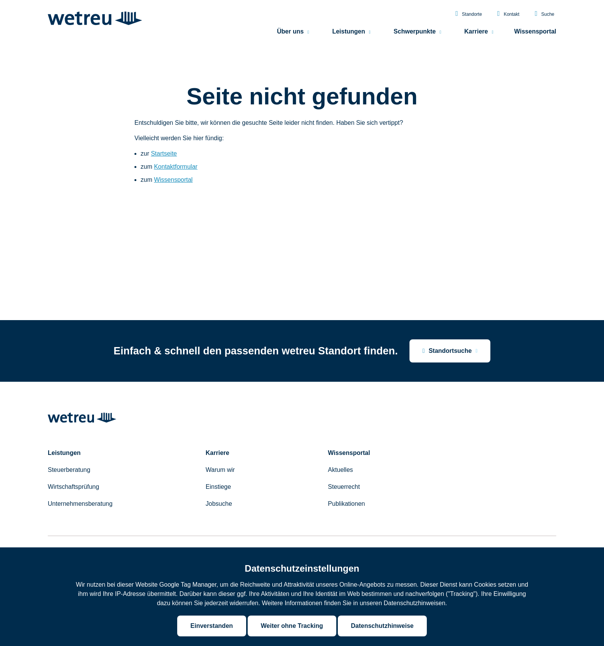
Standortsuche (447, 351)
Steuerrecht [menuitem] (344, 486)
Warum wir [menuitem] (220, 469)
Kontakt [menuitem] (508, 15)
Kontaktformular (176, 166)
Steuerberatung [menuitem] (69, 469)
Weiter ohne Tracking (292, 626)
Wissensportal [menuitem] (535, 33)
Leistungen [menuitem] (348, 33)
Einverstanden (211, 626)
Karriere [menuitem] (476, 33)
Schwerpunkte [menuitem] (415, 33)
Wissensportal (173, 179)
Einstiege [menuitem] (218, 486)
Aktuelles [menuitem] (340, 469)
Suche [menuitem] (544, 15)
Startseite (164, 153)
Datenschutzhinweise (382, 626)
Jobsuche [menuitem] (219, 503)
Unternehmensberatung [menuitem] (80, 503)
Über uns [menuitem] (290, 33)
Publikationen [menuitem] (346, 503)
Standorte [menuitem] (468, 15)
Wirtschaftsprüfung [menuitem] (73, 486)
